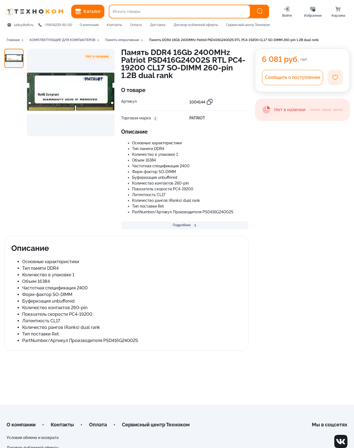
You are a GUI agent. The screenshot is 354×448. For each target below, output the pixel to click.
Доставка (157, 25)
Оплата (136, 25)
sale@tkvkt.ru (23, 25)
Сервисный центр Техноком (248, 25)
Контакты (114, 25)
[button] (15, 40)
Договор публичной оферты (196, 25)
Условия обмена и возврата (33, 437)
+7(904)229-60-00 (58, 25)
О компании (89, 25)
